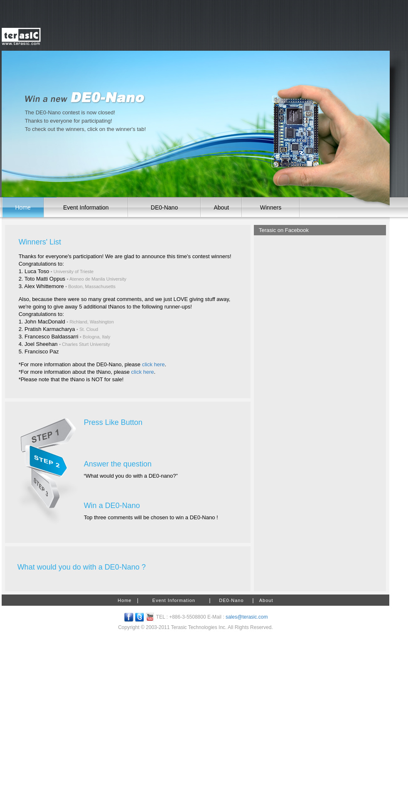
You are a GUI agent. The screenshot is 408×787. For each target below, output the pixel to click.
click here (153, 364)
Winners (270, 207)
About (221, 207)
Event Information (86, 207)
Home (23, 207)
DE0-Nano (164, 207)
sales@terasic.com (247, 617)
